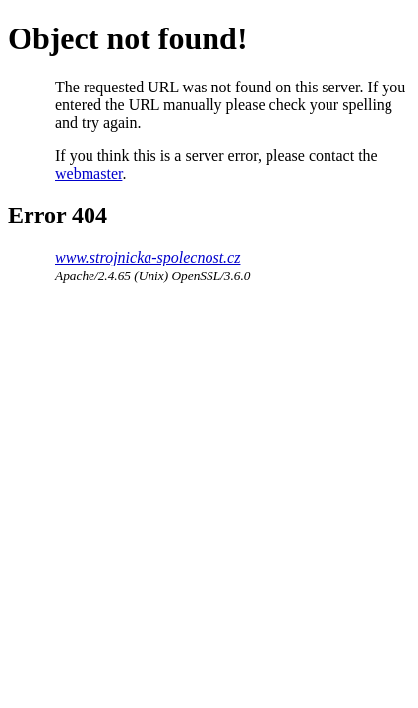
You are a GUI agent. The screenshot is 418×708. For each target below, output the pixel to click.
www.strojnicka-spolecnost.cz (147, 257)
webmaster (88, 173)
